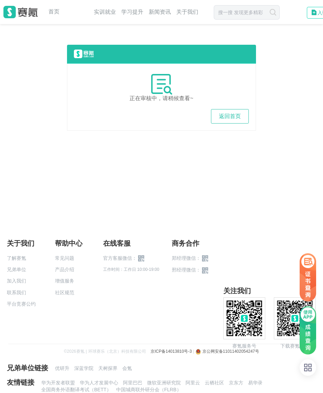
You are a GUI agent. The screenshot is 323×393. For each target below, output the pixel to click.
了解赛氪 (16, 258)
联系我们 (16, 292)
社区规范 (64, 292)
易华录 (255, 382)
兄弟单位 (16, 269)
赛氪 (20, 12)
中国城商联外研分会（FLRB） (148, 389)
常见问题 (64, 258)
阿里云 (193, 382)
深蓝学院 (83, 368)
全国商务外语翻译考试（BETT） (76, 389)
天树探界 (108, 368)
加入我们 (16, 281)
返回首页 (230, 116)
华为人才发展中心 (99, 382)
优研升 (62, 368)
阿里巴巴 (132, 382)
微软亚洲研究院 (164, 382)
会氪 (127, 368)
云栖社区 (214, 382)
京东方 (236, 382)
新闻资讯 (160, 12)
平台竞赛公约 (21, 304)
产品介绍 (64, 269)
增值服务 (64, 281)
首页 (53, 11)
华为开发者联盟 (58, 382)
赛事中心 (76, 12)
